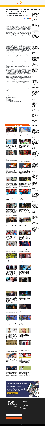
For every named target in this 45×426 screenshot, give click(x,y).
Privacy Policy (25, 405)
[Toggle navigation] (6, 6)
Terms (24, 403)
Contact (24, 408)
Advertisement (25, 406)
